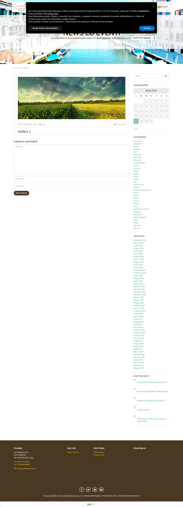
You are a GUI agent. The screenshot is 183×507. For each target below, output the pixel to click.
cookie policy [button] (53, 14)
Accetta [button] (146, 28)
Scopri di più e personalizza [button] (45, 28)
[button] (153, 6)
